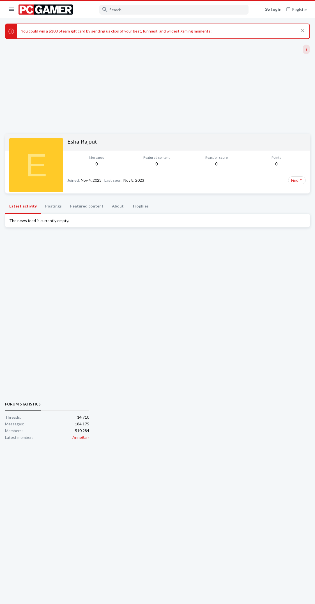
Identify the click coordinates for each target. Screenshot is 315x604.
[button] (11, 9)
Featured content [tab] (87, 206)
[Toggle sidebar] (305, 49)
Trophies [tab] (141, 206)
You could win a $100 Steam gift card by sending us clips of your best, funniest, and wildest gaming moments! (117, 31)
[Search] (164, 10)
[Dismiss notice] (301, 31)
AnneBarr (301, 338)
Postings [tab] (54, 206)
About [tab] (118, 206)
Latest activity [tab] (23, 206)
